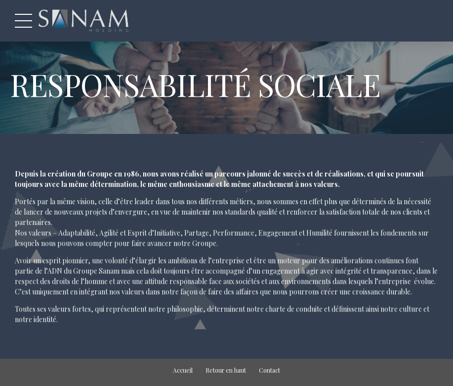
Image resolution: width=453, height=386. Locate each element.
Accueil (183, 370)
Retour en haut (226, 370)
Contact (269, 370)
